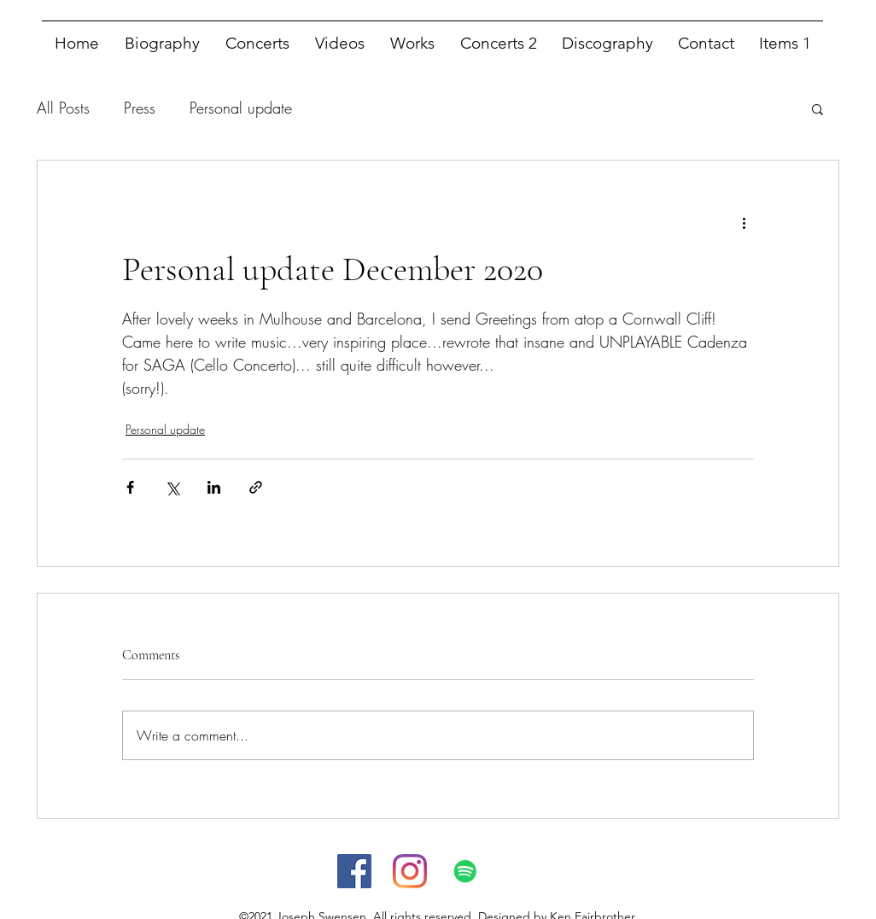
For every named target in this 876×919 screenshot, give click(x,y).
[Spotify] (465, 871)
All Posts (63, 107)
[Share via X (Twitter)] (172, 487)
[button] (817, 108)
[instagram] (410, 871)
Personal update (241, 107)
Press (139, 107)
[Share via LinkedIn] (214, 487)
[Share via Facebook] (130, 487)
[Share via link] (256, 487)
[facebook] (354, 871)
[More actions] (743, 222)
